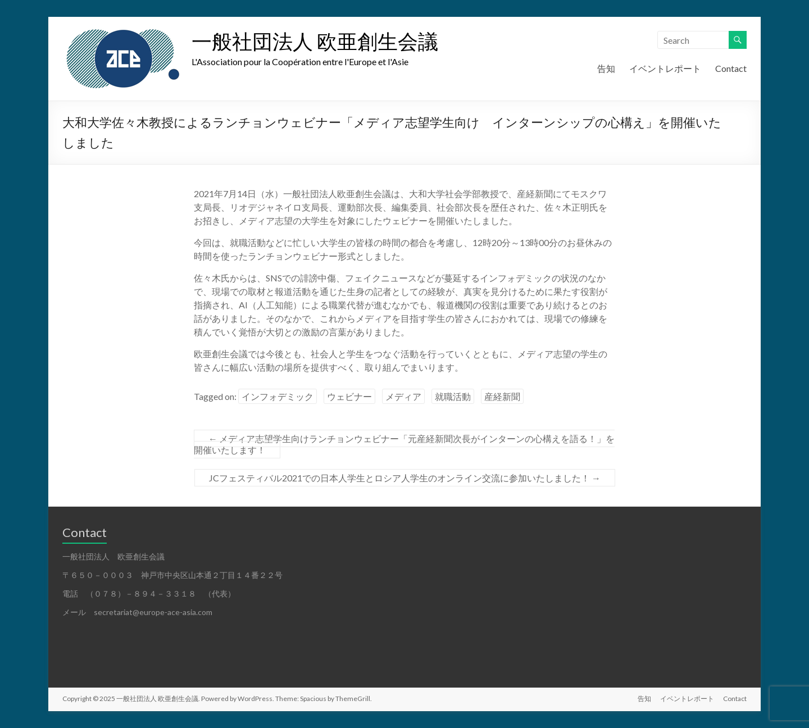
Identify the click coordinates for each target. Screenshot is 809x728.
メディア (403, 396)
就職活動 (453, 396)
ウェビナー (349, 396)
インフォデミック (277, 396)
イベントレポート (665, 68)
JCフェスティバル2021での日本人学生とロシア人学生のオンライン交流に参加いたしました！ (405, 477)
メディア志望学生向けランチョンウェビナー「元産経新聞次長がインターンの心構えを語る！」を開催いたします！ (404, 444)
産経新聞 (502, 396)
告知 (606, 68)
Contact (731, 68)
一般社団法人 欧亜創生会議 (315, 41)
